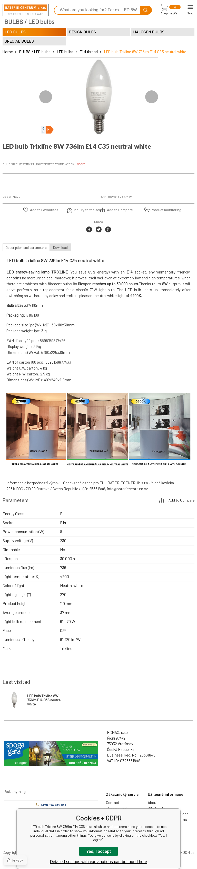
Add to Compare (120, 210)
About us (155, 802)
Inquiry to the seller (86, 210)
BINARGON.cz (183, 852)
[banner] (26, 10)
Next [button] (151, 96)
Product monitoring (163, 210)
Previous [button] (45, 96)
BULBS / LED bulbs (35, 52)
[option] (98, 97)
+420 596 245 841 (51, 805)
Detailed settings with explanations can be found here (98, 861)
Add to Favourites (44, 210)
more (81, 164)
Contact (113, 802)
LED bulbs (65, 52)
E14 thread (89, 52)
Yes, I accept (98, 851)
